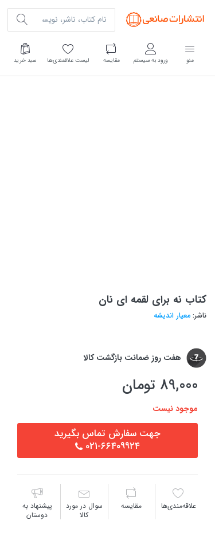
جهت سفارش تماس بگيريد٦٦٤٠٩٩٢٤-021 (107, 440)
